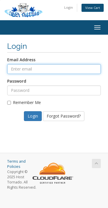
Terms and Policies (16, 164)
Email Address (21, 59)
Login (68, 7)
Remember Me (24, 102)
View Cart (92, 7)
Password (16, 81)
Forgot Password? (64, 116)
